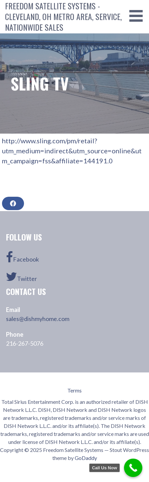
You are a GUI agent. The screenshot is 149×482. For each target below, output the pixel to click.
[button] (138, 16)
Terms (74, 390)
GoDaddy (86, 458)
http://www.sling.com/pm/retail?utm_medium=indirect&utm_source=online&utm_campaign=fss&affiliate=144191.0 (72, 151)
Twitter (21, 277)
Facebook (22, 257)
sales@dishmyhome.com (37, 318)
